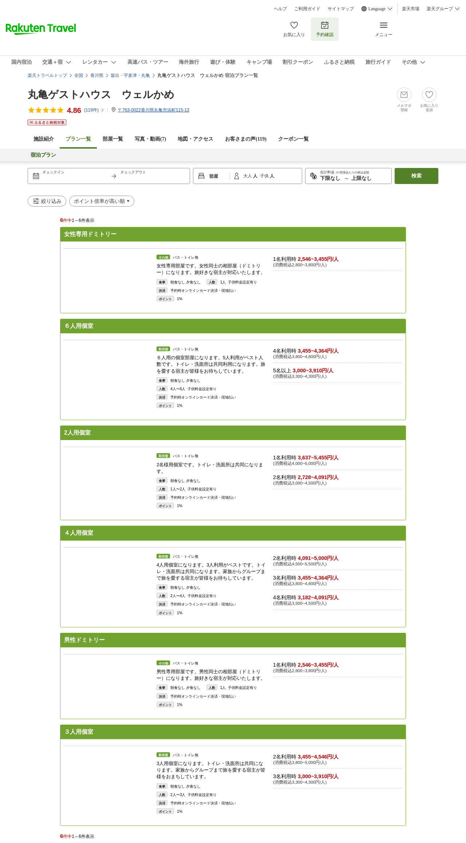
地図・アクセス (195, 139)
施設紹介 (43, 139)
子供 (265, 176)
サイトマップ (341, 8)
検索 (416, 176)
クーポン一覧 (293, 139)
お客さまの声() (245, 139)
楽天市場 (410, 8)
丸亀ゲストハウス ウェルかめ (101, 94)
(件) (94, 110)
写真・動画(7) (150, 139)
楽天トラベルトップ (47, 75)
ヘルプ (280, 8)
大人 (248, 176)
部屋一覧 (113, 139)
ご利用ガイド (307, 8)
